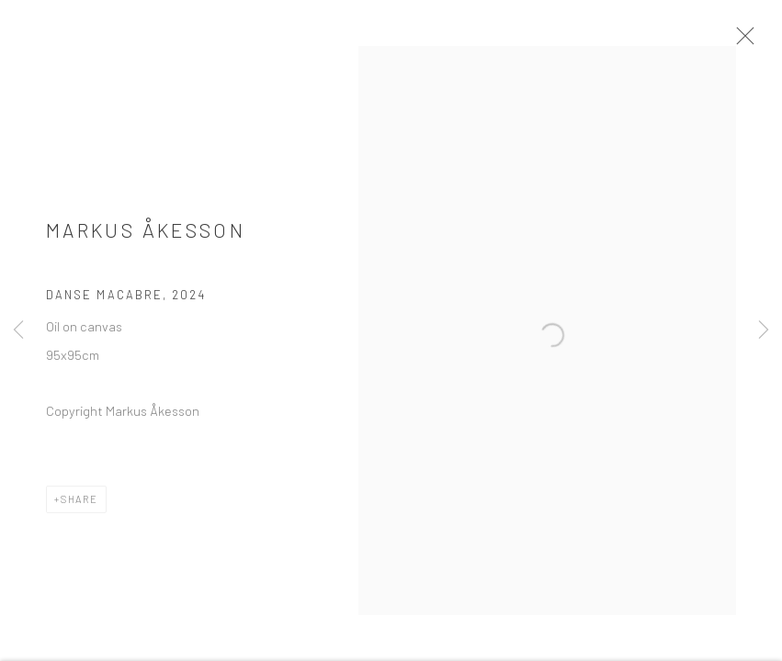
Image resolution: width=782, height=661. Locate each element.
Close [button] (747, 41)
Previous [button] (18, 330)
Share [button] (79, 504)
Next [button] (763, 330)
